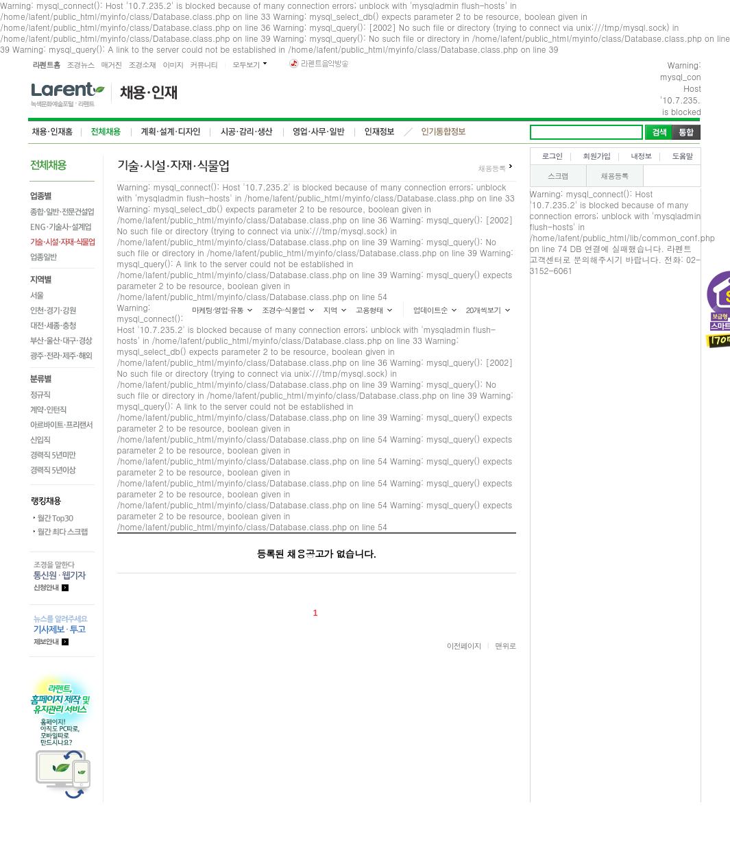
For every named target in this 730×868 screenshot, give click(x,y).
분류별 (62, 376)
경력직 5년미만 (62, 454)
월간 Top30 (62, 518)
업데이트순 (430, 310)
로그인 (552, 156)
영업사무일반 (319, 132)
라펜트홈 (46, 65)
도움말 (682, 156)
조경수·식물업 (283, 310)
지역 (330, 310)
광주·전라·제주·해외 (62, 357)
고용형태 (369, 310)
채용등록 (492, 168)
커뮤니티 (204, 65)
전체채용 (107, 132)
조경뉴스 (81, 65)
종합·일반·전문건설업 (62, 211)
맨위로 (506, 646)
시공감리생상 (247, 132)
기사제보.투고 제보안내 (62, 630)
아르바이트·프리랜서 (62, 424)
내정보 (641, 156)
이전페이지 (464, 646)
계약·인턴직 (62, 409)
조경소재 (142, 65)
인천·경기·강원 (62, 310)
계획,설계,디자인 (171, 132)
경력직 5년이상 (62, 471)
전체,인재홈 (55, 132)
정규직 (62, 393)
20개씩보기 (483, 310)
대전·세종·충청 (62, 325)
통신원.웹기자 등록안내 (62, 577)
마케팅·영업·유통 (217, 310)
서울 (62, 295)
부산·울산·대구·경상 (62, 340)
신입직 (62, 439)
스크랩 (558, 176)
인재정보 (378, 132)
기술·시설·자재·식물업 (62, 241)
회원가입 (597, 156)
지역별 (62, 278)
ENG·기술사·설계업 (62, 226)
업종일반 (62, 259)
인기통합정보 (443, 132)
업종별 (62, 194)
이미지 (173, 65)
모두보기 (246, 65)
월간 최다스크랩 (62, 531)
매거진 (111, 65)
